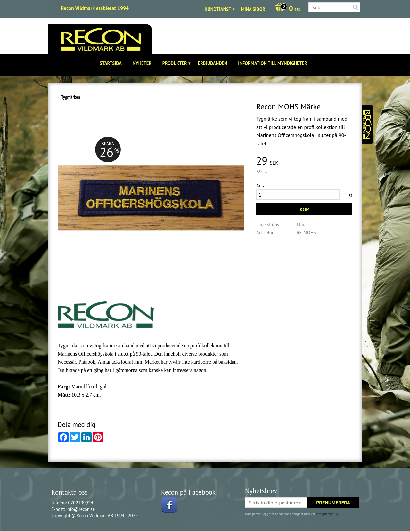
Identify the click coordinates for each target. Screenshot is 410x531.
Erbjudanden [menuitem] (212, 63)
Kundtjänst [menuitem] (218, 9)
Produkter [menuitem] (174, 63)
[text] (304, 161)
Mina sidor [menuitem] (253, 9)
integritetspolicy (327, 514)
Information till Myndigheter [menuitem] (272, 63)
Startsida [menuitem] (111, 63)
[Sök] (355, 7)
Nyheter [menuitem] (142, 63)
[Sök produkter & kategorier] (334, 7)
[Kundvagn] (286, 9)
